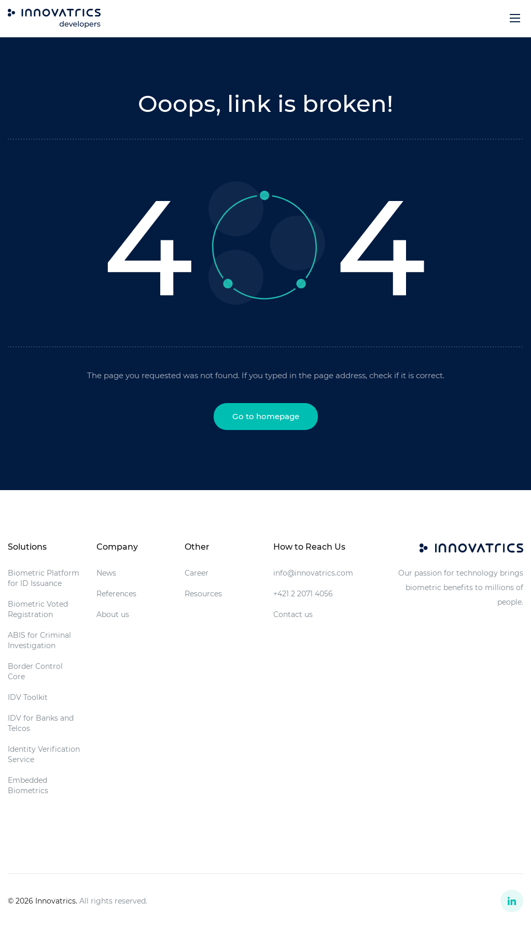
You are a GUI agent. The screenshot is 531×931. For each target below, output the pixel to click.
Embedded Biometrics (28, 785)
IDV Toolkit (28, 697)
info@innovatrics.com (313, 573)
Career (196, 573)
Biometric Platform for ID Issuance (43, 578)
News (106, 573)
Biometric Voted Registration (38, 609)
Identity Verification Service (44, 754)
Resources (203, 593)
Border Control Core (35, 671)
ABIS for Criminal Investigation (39, 640)
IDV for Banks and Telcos (41, 723)
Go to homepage (265, 416)
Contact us (293, 614)
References (116, 593)
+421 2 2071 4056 (303, 593)
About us (112, 614)
